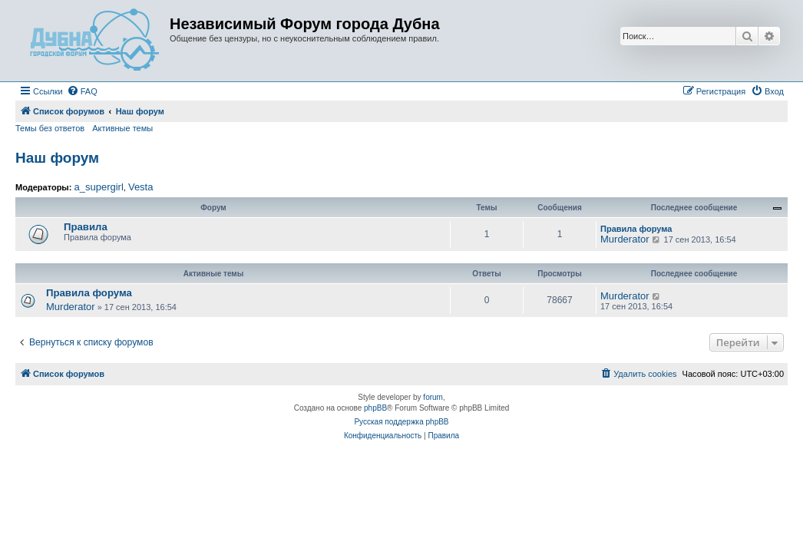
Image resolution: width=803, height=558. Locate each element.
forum (433, 397)
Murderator (624, 239)
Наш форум (57, 158)
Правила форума (636, 228)
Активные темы (122, 128)
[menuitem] (82, 91)
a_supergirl (98, 187)
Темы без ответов (49, 128)
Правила (85, 227)
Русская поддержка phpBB (401, 422)
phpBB (375, 408)
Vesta (141, 187)
